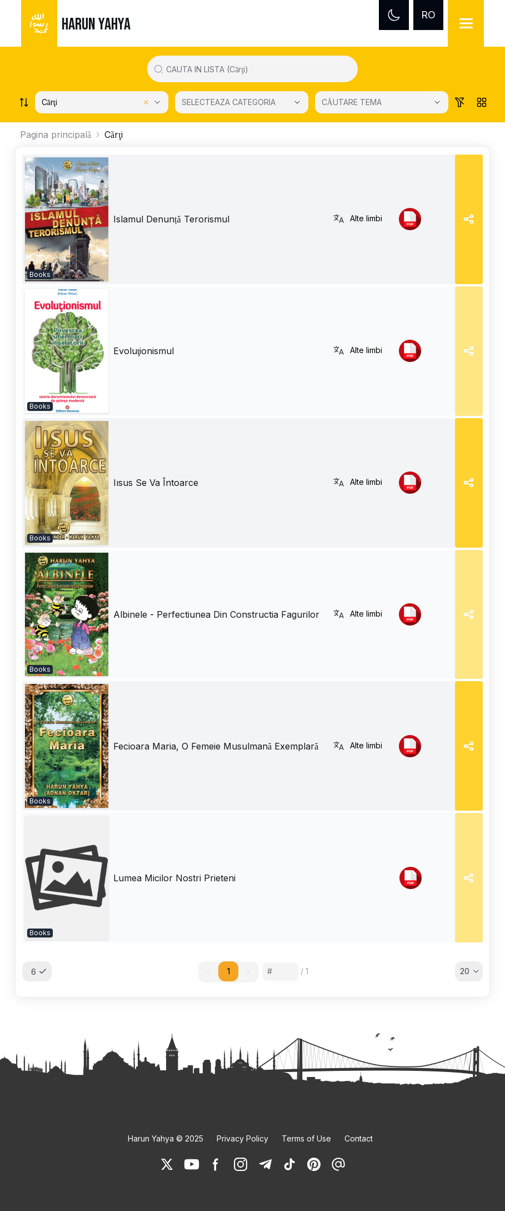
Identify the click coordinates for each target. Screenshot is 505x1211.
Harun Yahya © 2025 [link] (165, 1138)
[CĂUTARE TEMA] (382, 102)
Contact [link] (358, 1138)
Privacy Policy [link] (242, 1138)
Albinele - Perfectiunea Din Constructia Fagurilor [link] (216, 614)
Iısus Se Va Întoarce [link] (155, 482)
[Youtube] (192, 1164)
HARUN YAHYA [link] (96, 24)
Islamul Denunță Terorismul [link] (171, 219)
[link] (66, 219)
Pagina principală (55, 134)
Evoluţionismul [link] (143, 350)
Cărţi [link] (113, 134)
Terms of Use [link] (306, 1138)
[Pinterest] (314, 1164)
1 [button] (228, 971)
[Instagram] (240, 1164)
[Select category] (101, 102)
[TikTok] (289, 1164)
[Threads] (338, 1164)
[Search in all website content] (257, 69)
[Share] (469, 219)
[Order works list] (24, 102)
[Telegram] (265, 1164)
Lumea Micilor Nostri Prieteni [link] (174, 878)
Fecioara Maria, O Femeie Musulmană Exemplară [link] (215, 746)
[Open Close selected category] (297, 102)
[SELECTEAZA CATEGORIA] (242, 102)
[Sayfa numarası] (280, 971)
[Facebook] (216, 1164)
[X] (167, 1164)
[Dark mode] (394, 15)
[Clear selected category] (146, 102)
